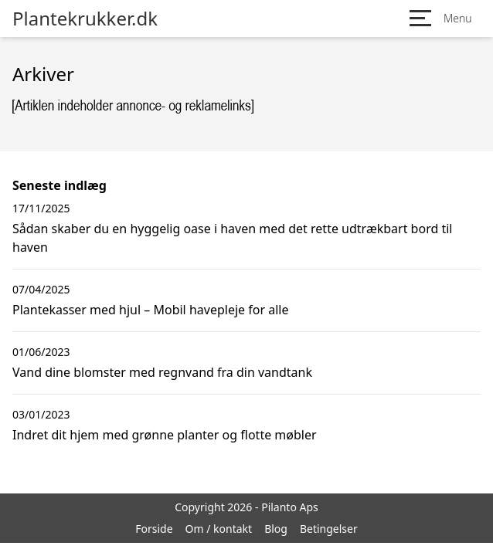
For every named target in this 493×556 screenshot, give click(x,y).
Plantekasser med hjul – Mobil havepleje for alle (150, 309)
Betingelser (329, 528)
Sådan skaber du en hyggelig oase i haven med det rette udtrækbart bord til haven (232, 238)
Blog (275, 528)
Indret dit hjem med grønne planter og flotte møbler (164, 434)
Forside (153, 528)
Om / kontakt (219, 528)
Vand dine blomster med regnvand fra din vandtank (162, 372)
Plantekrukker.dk (85, 18)
